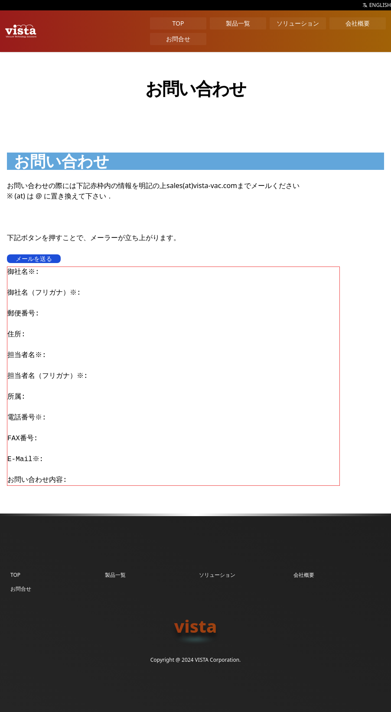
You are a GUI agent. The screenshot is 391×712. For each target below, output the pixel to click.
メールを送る (34, 258)
